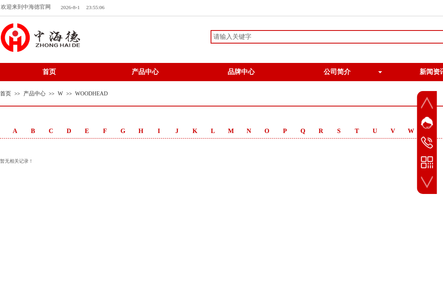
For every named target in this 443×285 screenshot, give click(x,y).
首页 (5, 94)
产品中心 (34, 94)
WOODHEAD (91, 94)
